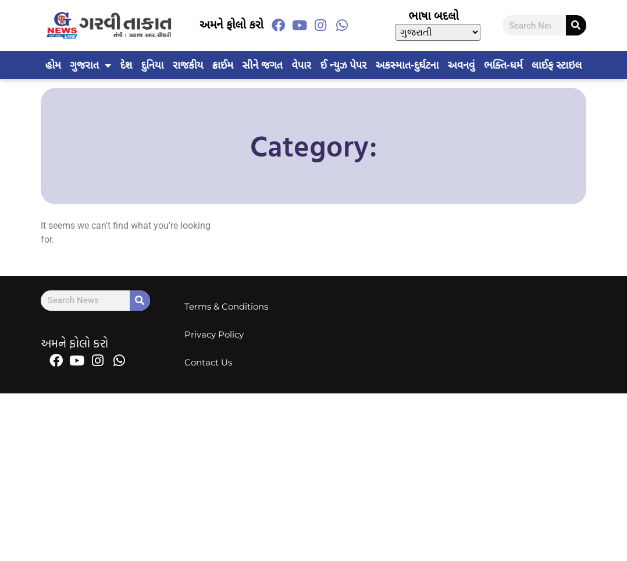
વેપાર (301, 65)
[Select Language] (438, 32)
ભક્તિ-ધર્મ (503, 65)
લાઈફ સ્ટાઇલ (557, 65)
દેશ (126, 65)
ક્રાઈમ (222, 65)
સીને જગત (263, 65)
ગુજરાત (90, 65)
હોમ (53, 65)
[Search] (576, 25)
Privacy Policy (214, 334)
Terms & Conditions (227, 306)
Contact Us (209, 362)
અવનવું (461, 65)
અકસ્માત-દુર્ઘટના (407, 65)
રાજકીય (188, 65)
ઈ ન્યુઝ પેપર (343, 65)
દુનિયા (152, 65)
